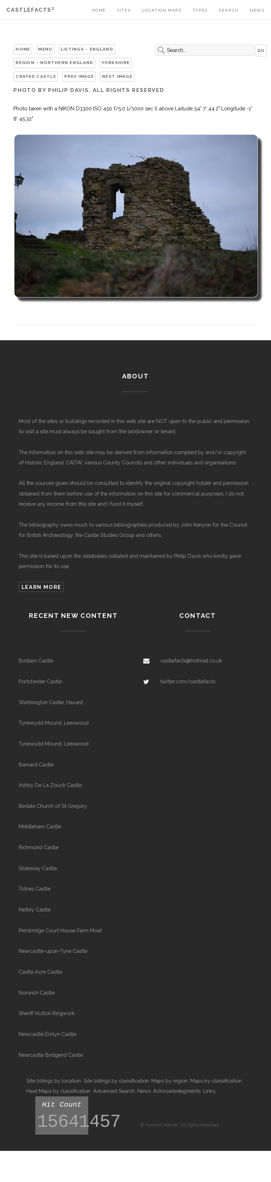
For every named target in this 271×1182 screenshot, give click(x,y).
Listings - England (87, 49)
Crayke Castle (36, 76)
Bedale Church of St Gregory (53, 806)
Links (209, 1091)
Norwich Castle (37, 993)
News (257, 10)
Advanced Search (114, 1091)
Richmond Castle (39, 847)
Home (99, 10)
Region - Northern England (54, 62)
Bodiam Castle (36, 660)
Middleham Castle (40, 826)
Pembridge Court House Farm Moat (60, 930)
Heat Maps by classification (58, 1091)
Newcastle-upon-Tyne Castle (53, 951)
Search (229, 10)
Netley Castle (34, 909)
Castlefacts (30, 10)
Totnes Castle (34, 889)
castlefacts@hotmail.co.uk (191, 660)
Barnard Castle (36, 764)
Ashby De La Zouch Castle (50, 785)
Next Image (117, 76)
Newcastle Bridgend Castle (51, 1055)
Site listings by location (53, 1081)
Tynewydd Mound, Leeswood (54, 723)
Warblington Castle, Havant (51, 702)
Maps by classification (216, 1081)
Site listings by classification (116, 1081)
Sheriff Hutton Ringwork (47, 1013)
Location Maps (162, 10)
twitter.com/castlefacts (187, 681)
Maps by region (169, 1081)
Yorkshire (116, 62)
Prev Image (79, 76)
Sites (124, 10)
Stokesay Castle (38, 868)
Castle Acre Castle (40, 972)
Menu (45, 49)
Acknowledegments (176, 1091)
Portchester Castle (40, 681)
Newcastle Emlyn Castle (47, 1034)
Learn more (41, 587)
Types (200, 10)
